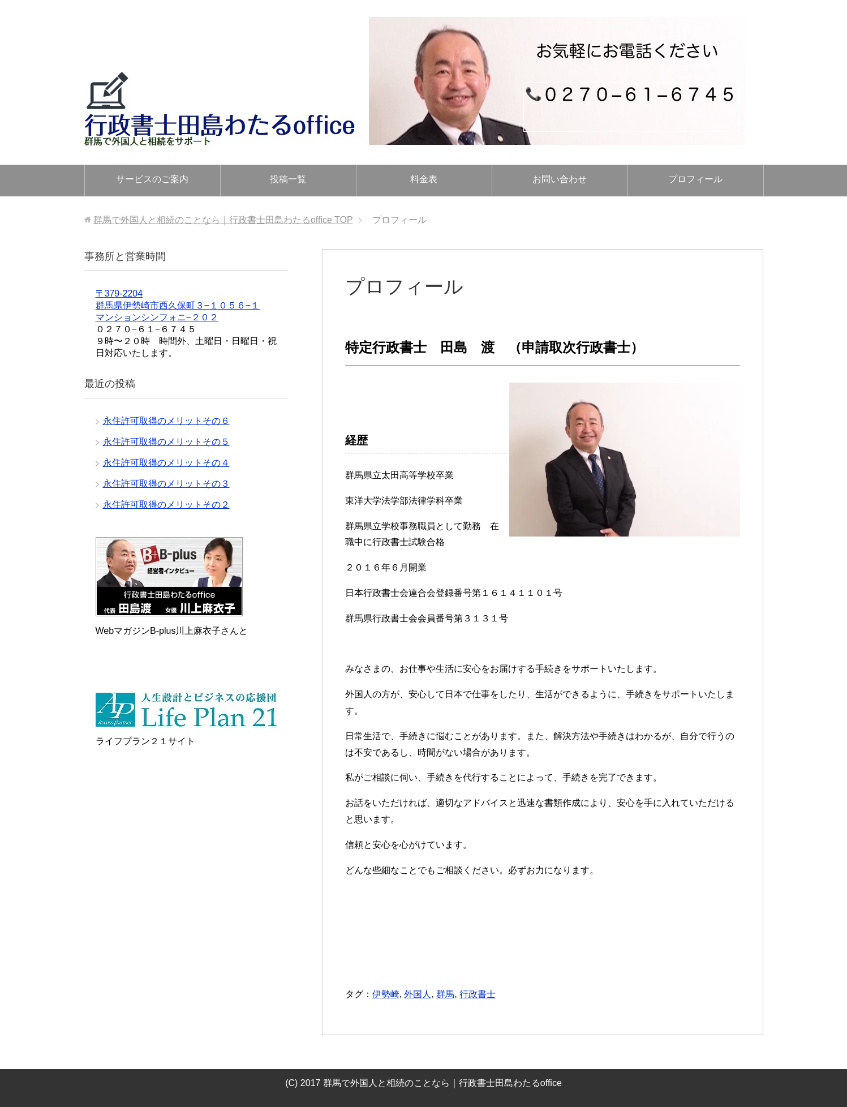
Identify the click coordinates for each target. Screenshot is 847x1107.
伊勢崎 (385, 994)
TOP (223, 220)
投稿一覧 (288, 179)
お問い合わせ (559, 179)
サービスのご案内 (152, 179)
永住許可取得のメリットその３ (166, 483)
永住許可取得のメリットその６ (166, 421)
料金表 (423, 179)
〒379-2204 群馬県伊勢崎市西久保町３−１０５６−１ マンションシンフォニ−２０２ (178, 305)
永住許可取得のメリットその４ (166, 462)
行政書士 (477, 994)
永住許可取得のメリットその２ (166, 504)
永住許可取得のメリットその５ (166, 442)
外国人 (417, 994)
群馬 (445, 994)
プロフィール (695, 179)
